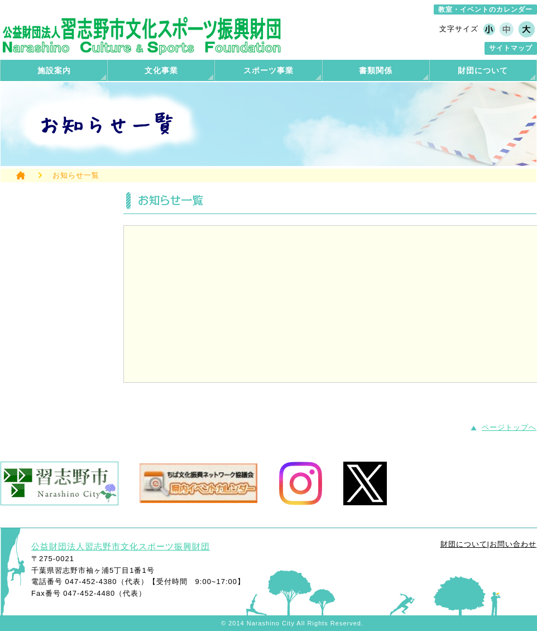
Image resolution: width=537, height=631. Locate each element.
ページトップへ (509, 427)
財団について (463, 544)
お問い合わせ (513, 544)
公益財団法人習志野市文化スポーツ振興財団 (120, 546)
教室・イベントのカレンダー (485, 9)
